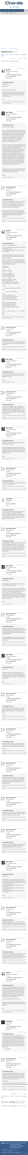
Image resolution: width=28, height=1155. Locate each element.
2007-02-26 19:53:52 (21, 828)
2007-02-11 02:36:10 (21, 527)
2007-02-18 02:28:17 (21, 727)
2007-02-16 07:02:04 (21, 692)
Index (3, 13)
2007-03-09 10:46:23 (21, 1020)
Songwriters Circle (6, 52)
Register (11, 13)
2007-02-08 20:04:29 (21, 229)
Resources (21, 10)
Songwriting (17, 54)
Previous (13, 58)
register (10, 61)
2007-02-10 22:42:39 (21, 426)
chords (18, 1152)
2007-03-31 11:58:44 (21, 1057)
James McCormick (11, 187)
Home (2, 10)
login (6, 61)
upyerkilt (8, 69)
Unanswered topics (13, 48)
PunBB (8, 1105)
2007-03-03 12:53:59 (21, 938)
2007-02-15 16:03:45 (21, 653)
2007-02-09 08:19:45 (21, 358)
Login (15, 13)
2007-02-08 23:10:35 (21, 326)
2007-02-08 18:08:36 (21, 68)
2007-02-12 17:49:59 (21, 564)
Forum (26, 10)
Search (6, 13)
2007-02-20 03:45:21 (21, 761)
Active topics (4, 48)
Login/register (15, 7)
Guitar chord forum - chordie (7, 54)
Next (25, 58)
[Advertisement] (14, 29)
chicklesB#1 (9, 498)
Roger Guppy (9, 112)
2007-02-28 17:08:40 (21, 860)
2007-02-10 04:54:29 (21, 390)
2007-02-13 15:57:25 (21, 612)
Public (12, 10)
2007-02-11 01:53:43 (21, 497)
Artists (8, 10)
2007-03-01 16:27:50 (21, 906)
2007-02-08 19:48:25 (21, 186)
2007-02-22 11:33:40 (21, 796)
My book (16, 10)
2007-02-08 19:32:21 (21, 111)
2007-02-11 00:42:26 (21, 467)
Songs (5, 10)
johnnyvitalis (9, 1021)
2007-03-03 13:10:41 (21, 971)
